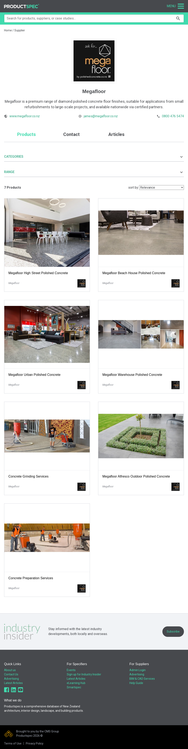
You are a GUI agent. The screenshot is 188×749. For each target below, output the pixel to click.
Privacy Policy (34, 743)
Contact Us (11, 674)
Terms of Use (13, 743)
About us (10, 670)
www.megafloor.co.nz (24, 116)
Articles (116, 134)
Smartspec (74, 687)
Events (71, 670)
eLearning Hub (76, 683)
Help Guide (136, 683)
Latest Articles (13, 683)
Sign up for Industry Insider (84, 674)
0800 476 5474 (173, 116)
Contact (71, 134)
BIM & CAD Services (142, 678)
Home (8, 30)
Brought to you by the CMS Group (37, 731)
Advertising (11, 678)
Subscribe (173, 631)
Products (26, 134)
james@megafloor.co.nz (101, 116)
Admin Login (137, 670)
